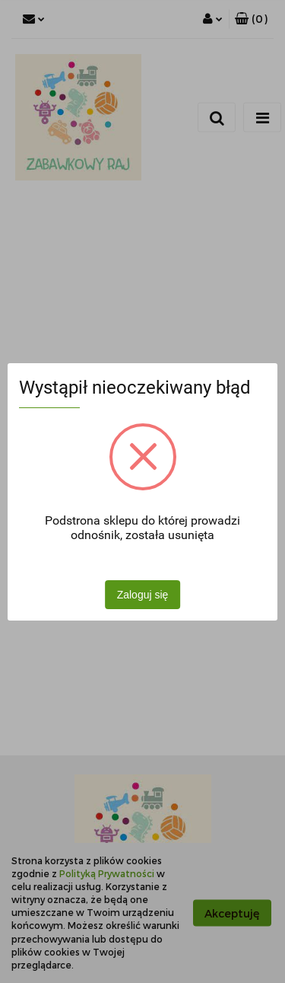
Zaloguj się (143, 595)
